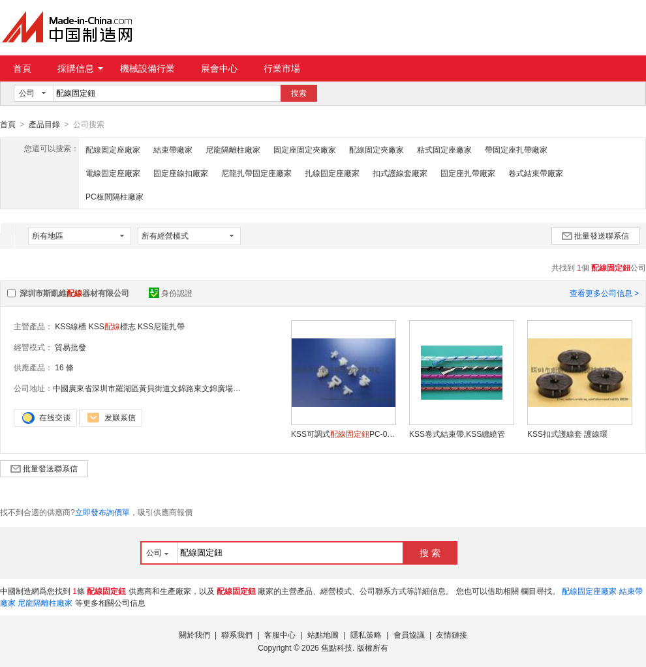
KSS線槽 (70, 326)
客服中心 (280, 634)
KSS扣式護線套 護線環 (567, 433)
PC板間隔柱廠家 (114, 196)
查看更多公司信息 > (604, 292)
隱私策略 (366, 634)
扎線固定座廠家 (332, 172)
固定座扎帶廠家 (467, 172)
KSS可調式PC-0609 (343, 433)
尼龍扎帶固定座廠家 (256, 172)
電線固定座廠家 (112, 172)
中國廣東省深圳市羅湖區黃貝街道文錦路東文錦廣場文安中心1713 (167, 388)
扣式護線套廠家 (400, 172)
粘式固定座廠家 (444, 149)
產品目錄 (44, 124)
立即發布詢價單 (102, 511)
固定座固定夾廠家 (304, 149)
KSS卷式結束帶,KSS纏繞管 (457, 433)
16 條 (64, 367)
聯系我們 (237, 634)
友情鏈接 (451, 634)
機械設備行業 (147, 68)
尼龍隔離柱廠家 (233, 149)
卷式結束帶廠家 (535, 172)
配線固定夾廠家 (376, 149)
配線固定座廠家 (112, 149)
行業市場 (282, 68)
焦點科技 (336, 647)
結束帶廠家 (172, 149)
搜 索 (430, 552)
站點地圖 (323, 634)
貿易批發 (70, 346)
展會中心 (219, 68)
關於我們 (194, 634)
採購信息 (80, 68)
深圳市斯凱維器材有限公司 (74, 292)
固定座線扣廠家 (180, 172)
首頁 (22, 68)
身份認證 (170, 292)
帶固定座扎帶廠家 (516, 149)
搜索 (299, 93)
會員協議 (409, 634)
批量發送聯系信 (595, 235)
